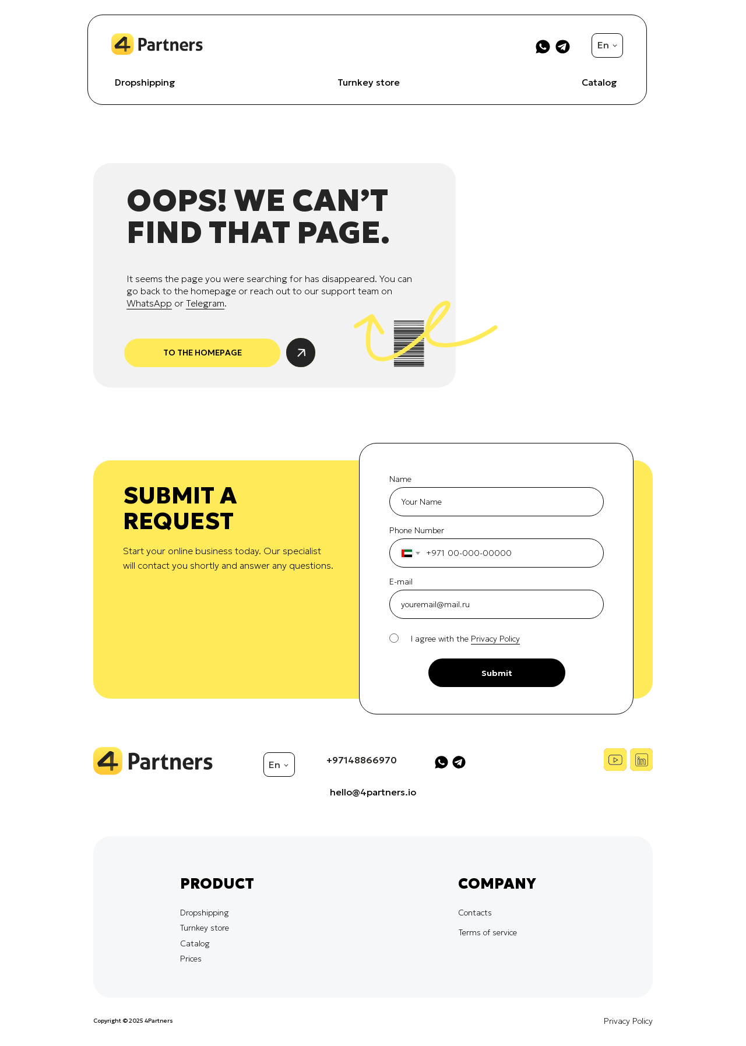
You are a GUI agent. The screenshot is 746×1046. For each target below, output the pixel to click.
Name (400, 479)
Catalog (599, 82)
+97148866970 (361, 760)
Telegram (205, 303)
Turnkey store (368, 82)
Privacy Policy (628, 1021)
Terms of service (488, 932)
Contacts (475, 912)
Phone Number (416, 530)
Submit (496, 673)
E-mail (401, 581)
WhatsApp (149, 303)
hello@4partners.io (373, 792)
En (603, 45)
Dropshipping (145, 82)
